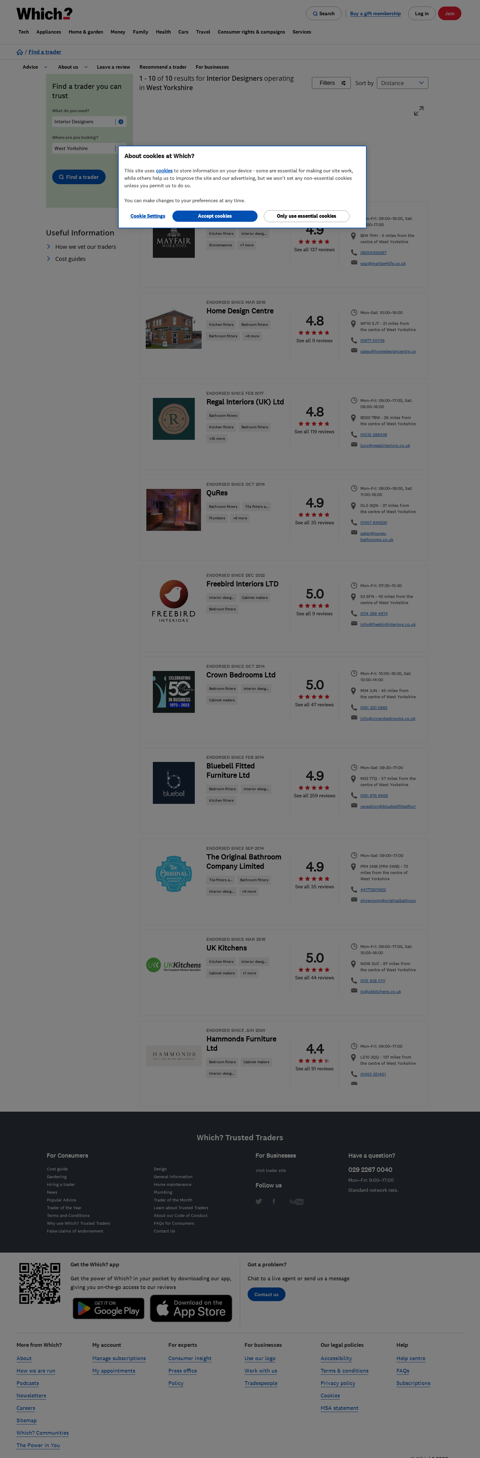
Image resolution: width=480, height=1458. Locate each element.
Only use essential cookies (306, 216)
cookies (164, 170)
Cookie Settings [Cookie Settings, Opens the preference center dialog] (147, 216)
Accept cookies (215, 216)
